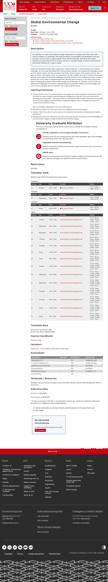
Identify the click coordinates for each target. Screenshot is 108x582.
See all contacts (43, 532)
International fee (36, 397)
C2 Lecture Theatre (67, 198)
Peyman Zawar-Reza (61, 349)
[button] (94, 8)
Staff (104, 2)
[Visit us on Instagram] (9, 547)
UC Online (90, 2)
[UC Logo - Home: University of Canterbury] (10, 6)
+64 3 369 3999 (7, 518)
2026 (16, 26)
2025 (11, 26)
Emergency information (81, 523)
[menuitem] (23, 8)
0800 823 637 (85, 518)
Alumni (80, 2)
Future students (24, 2)
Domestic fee (35, 393)
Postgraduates (68, 2)
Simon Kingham (46, 349)
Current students (40, 2)
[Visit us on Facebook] (4, 547)
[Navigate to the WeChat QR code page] (20, 547)
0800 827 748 (7, 516)
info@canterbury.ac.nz (10, 523)
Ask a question (42, 520)
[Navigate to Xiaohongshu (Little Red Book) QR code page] (31, 547)
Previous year (40, 430)
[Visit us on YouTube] (25, 547)
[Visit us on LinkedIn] (15, 547)
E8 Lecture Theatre (67, 188)
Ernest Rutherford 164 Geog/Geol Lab (71, 219)
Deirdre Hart (35, 349)
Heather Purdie (36, 340)
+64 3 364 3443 (43, 516)
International (55, 2)
